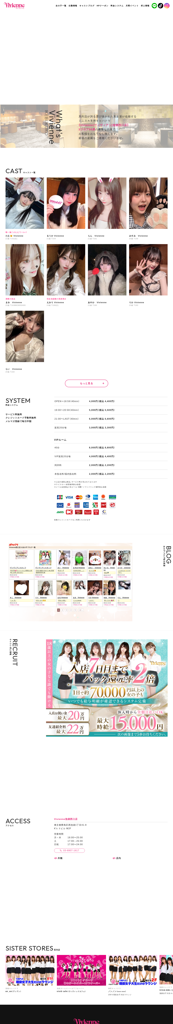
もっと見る (86, 383)
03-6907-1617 (71, 850)
